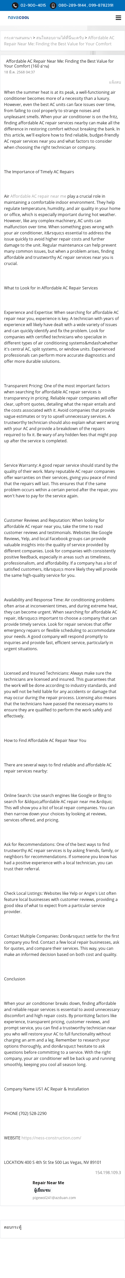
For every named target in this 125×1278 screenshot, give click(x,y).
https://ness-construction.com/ (51, 1138)
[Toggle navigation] (118, 18)
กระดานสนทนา (18, 38)
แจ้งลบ (115, 82)
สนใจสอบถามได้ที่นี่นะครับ (60, 38)
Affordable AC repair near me (38, 196)
